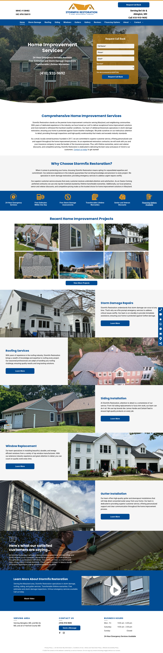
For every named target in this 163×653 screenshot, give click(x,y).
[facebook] (59, 633)
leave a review (66, 562)
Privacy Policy (48, 647)
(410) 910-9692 (52, 73)
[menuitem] (22, 22)
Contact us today (80, 150)
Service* (100, 64)
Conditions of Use (78, 647)
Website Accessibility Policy (110, 647)
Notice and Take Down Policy (93, 647)
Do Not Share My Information (63, 647)
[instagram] (63, 633)
